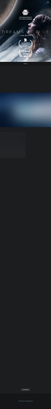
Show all (25, 63)
